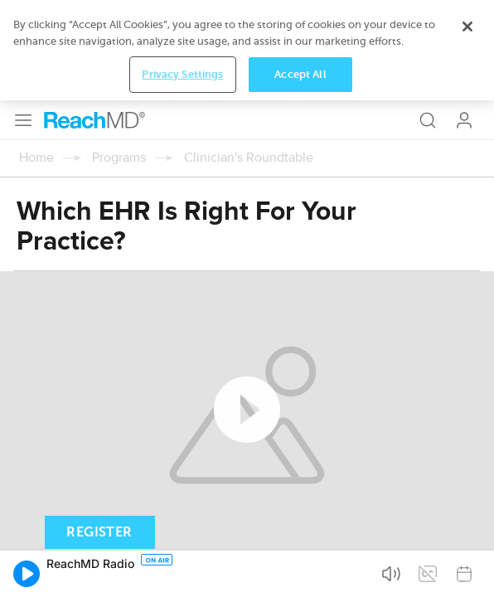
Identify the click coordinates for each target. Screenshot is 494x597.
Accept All (300, 74)
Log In (464, 120)
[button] (26, 574)
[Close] (467, 26)
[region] (247, 50)
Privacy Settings (182, 74)
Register (99, 532)
